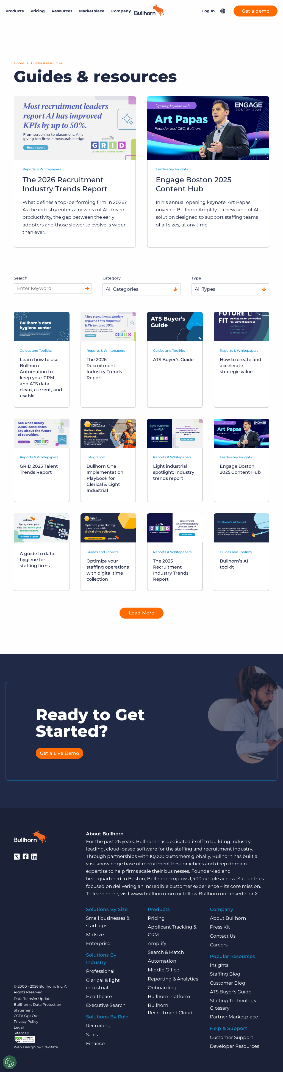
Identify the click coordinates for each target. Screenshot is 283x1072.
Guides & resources (46, 63)
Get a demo (256, 11)
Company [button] (121, 11)
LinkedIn (237, 893)
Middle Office (163, 970)
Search (20, 278)
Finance (95, 1043)
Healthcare (99, 996)
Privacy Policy (26, 1021)
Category (111, 278)
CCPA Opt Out (26, 1015)
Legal (19, 1027)
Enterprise (98, 943)
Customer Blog (227, 982)
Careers (218, 945)
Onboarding (162, 987)
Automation (162, 961)
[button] (223, 11)
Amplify (157, 943)
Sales (92, 1034)
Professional (100, 971)
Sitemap (21, 1033)
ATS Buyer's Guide (230, 991)
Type (196, 278)
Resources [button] (62, 11)
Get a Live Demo (59, 753)
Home (19, 63)
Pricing (37, 11)
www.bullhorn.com (153, 893)
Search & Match (166, 952)
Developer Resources (234, 1046)
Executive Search (106, 1005)
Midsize (95, 934)
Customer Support (231, 1037)
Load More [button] (141, 613)
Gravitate (50, 1047)
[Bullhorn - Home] (30, 837)
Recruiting (98, 1025)
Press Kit (220, 927)
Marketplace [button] (91, 11)
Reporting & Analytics (173, 978)
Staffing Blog (225, 974)
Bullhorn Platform (169, 996)
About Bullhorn (228, 918)
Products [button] (14, 11)
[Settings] (9, 1062)
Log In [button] (208, 11)
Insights (219, 965)
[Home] (149, 14)
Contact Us (222, 935)
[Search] (87, 288)
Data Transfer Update (33, 998)
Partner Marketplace (234, 1017)
